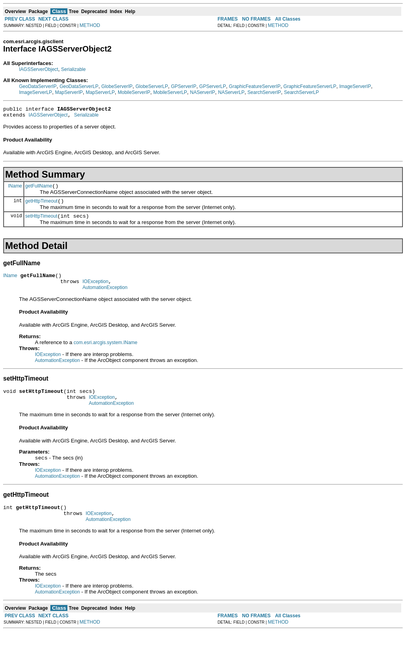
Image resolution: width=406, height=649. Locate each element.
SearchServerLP (301, 92)
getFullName (38, 189)
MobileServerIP (134, 92)
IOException (95, 290)
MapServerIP (69, 92)
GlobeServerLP (152, 86)
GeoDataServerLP (78, 86)
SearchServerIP (264, 92)
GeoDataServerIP (38, 86)
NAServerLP (231, 92)
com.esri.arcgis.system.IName (106, 352)
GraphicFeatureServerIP (254, 86)
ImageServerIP (355, 86)
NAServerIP (202, 92)
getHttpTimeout (41, 206)
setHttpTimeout (41, 222)
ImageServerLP (35, 92)
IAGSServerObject (38, 69)
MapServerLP (100, 92)
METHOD (90, 25)
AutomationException (104, 297)
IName (15, 189)
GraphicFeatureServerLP (309, 86)
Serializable (73, 69)
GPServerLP (212, 86)
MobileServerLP (170, 92)
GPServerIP (183, 86)
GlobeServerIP (117, 86)
